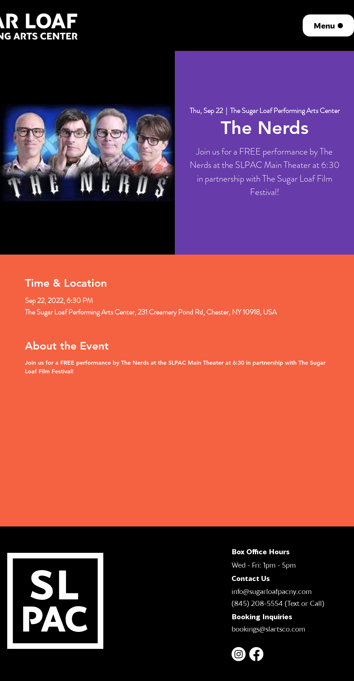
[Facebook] (256, 654)
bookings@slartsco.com (268, 628)
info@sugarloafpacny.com (272, 591)
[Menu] (328, 25)
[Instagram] (239, 654)
